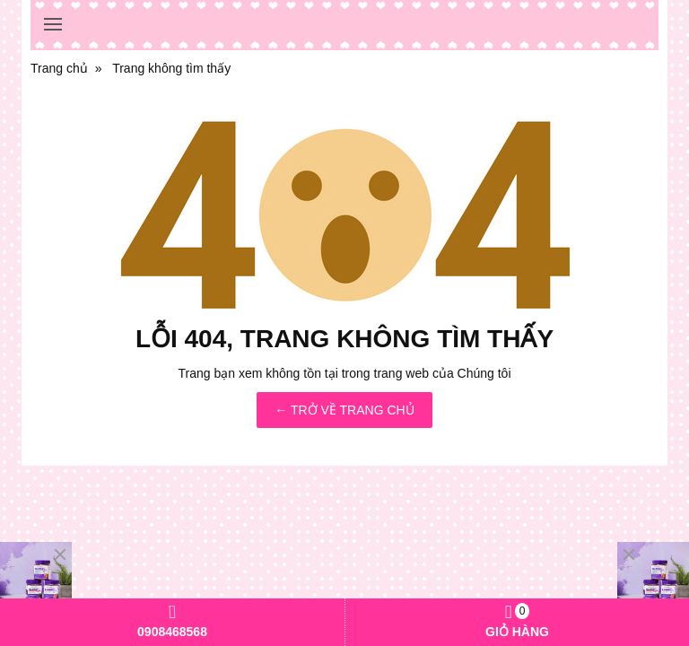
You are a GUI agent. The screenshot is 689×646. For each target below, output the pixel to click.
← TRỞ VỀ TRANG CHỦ (344, 410)
